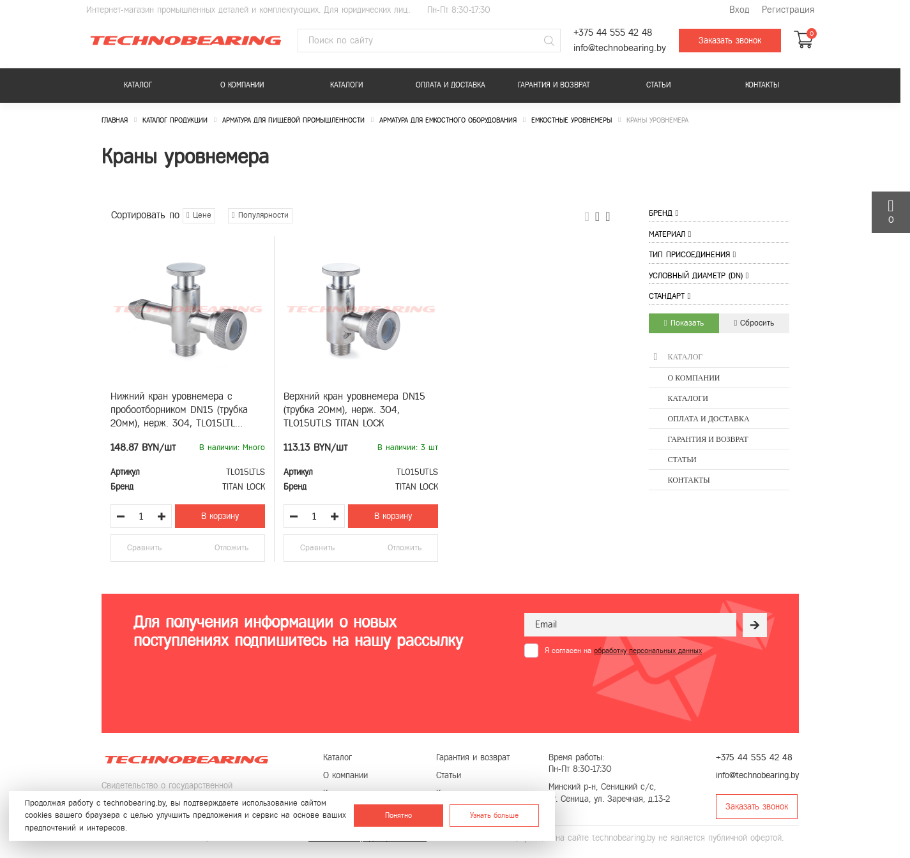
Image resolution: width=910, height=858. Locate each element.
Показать (684, 323)
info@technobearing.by (619, 48)
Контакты (762, 85)
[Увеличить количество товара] (161, 516)
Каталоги (346, 85)
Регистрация (788, 10)
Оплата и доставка (450, 85)
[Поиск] (549, 41)
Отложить (231, 547)
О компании (242, 85)
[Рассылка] (755, 625)
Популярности (260, 215)
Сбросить (754, 323)
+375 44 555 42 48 (612, 33)
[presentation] (621, 689)
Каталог (138, 85)
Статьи (658, 85)
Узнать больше (494, 815)
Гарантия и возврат (554, 85)
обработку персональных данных (648, 650)
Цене (198, 215)
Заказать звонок (730, 40)
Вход (739, 10)
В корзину (220, 516)
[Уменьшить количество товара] (120, 516)
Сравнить (144, 547)
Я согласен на (623, 650)
